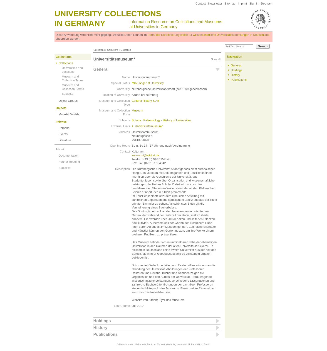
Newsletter (215, 3)
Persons (64, 128)
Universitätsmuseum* (149, 126)
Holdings (102, 321)
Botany (136, 120)
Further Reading (69, 161)
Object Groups (68, 100)
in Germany (79, 23)
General (101, 69)
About (60, 149)
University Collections (107, 13)
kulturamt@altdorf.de (145, 155)
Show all (215, 59)
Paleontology (151, 120)
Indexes (61, 121)
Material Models (69, 114)
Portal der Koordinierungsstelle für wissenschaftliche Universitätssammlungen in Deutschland (209, 34)
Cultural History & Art (145, 100)
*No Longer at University (148, 83)
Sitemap (230, 3)
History (100, 327)
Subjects (67, 93)
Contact (201, 3)
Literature (65, 140)
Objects (61, 108)
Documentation (68, 155)
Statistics (64, 167)
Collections (99, 50)
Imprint (242, 3)
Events (63, 134)
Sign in (253, 3)
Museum (137, 110)
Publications (105, 334)
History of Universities (177, 120)
